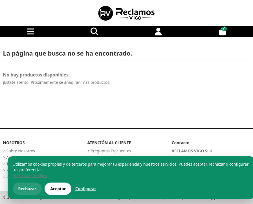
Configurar (85, 188)
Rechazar (27, 188)
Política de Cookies (30, 175)
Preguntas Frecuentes (111, 150)
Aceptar (58, 188)
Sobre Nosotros (20, 150)
